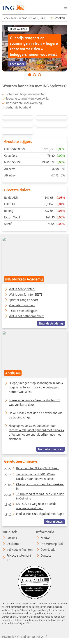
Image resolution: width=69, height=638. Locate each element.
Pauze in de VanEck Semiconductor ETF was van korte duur (34, 402)
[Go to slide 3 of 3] (39, 74)
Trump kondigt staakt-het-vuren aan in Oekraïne (34, 495)
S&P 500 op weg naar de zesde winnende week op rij (30, 504)
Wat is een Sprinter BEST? (25, 294)
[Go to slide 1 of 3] (29, 74)
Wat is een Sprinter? (22, 289)
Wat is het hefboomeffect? (26, 316)
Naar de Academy (51, 323)
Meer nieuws (54, 521)
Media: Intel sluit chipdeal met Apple (34, 514)
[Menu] (65, 8)
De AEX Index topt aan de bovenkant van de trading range (35, 415)
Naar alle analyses (50, 449)
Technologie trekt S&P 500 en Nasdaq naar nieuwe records (29, 475)
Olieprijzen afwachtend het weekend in (34, 485)
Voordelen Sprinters (22, 305)
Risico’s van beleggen (23, 310)
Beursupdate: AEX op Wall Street (31, 469)
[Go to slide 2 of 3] (34, 74)
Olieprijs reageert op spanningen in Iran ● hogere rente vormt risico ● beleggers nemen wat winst (36, 387)
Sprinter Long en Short (23, 300)
